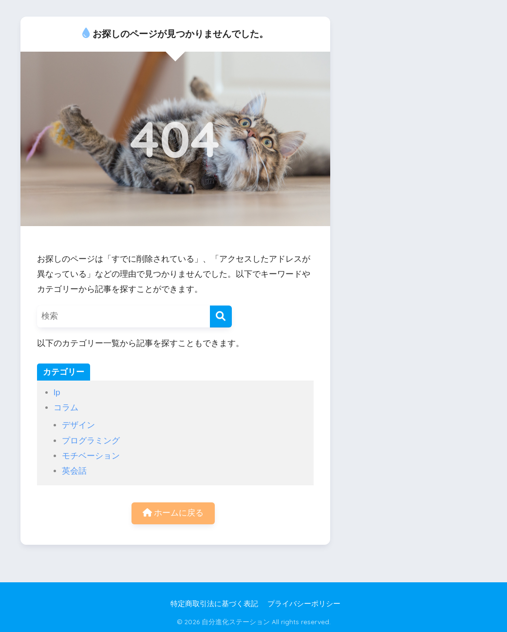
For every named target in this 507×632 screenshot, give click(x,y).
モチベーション (91, 455)
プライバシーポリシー (303, 604)
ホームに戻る (173, 512)
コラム (66, 407)
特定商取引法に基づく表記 (214, 604)
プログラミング (91, 440)
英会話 (74, 471)
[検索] (221, 316)
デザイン (78, 425)
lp (57, 392)
